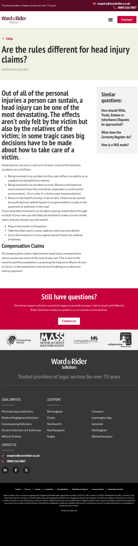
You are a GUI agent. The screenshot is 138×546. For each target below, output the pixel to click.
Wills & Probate (11, 436)
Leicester (97, 424)
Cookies (37, 489)
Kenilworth (54, 424)
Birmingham (55, 411)
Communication (98, 489)
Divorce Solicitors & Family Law (21, 430)
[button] (110, 19)
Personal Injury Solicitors (17, 411)
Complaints (49, 489)
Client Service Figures (80, 489)
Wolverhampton (102, 436)
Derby (51, 417)
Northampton (56, 430)
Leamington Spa (102, 417)
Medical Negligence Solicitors (20, 417)
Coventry (97, 411)
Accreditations (62, 489)
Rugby (51, 436)
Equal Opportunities (115, 489)
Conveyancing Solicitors (17, 424)
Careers (18, 489)
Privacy (27, 489)
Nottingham (99, 430)
